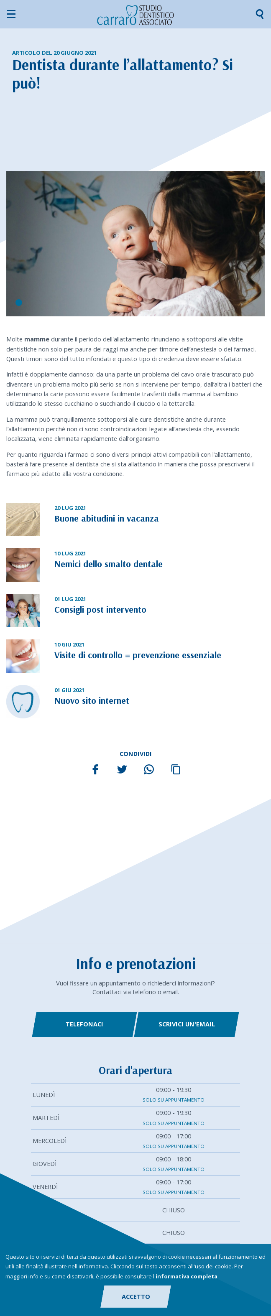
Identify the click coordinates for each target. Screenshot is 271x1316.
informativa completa (186, 1276)
